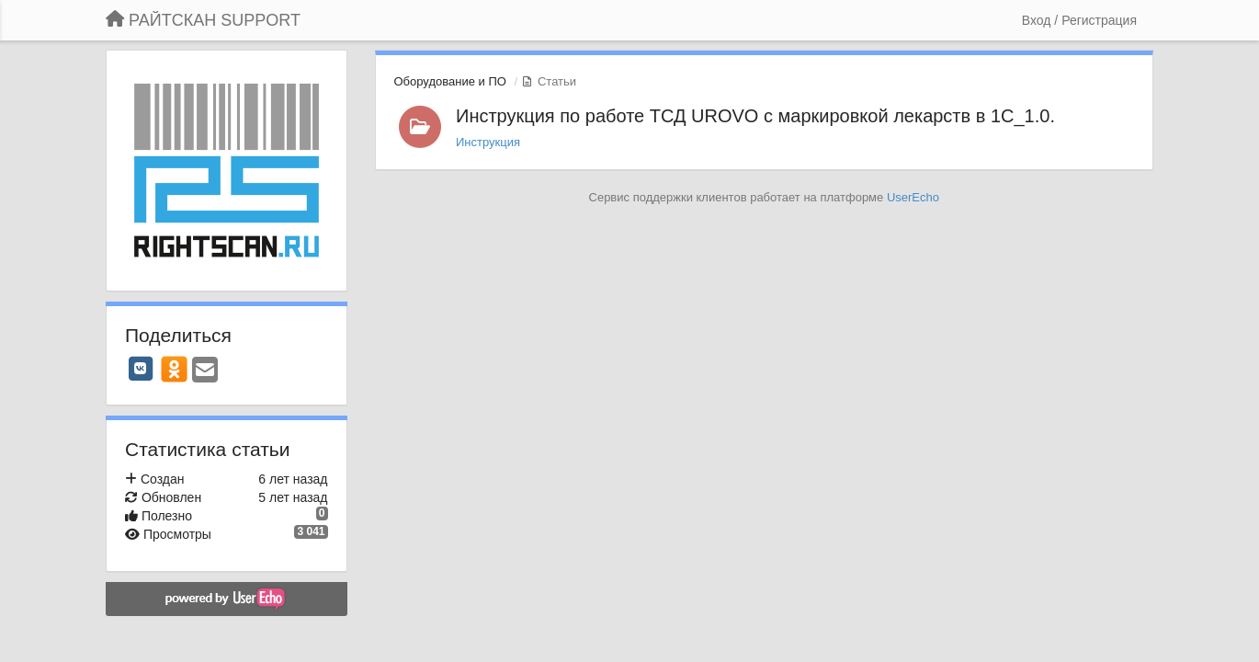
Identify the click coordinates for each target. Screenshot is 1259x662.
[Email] (205, 371)
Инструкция (488, 142)
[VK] (140, 368)
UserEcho (913, 197)
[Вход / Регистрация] (1079, 20)
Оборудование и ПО (450, 81)
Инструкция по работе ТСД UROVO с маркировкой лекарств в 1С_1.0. (755, 116)
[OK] (174, 368)
